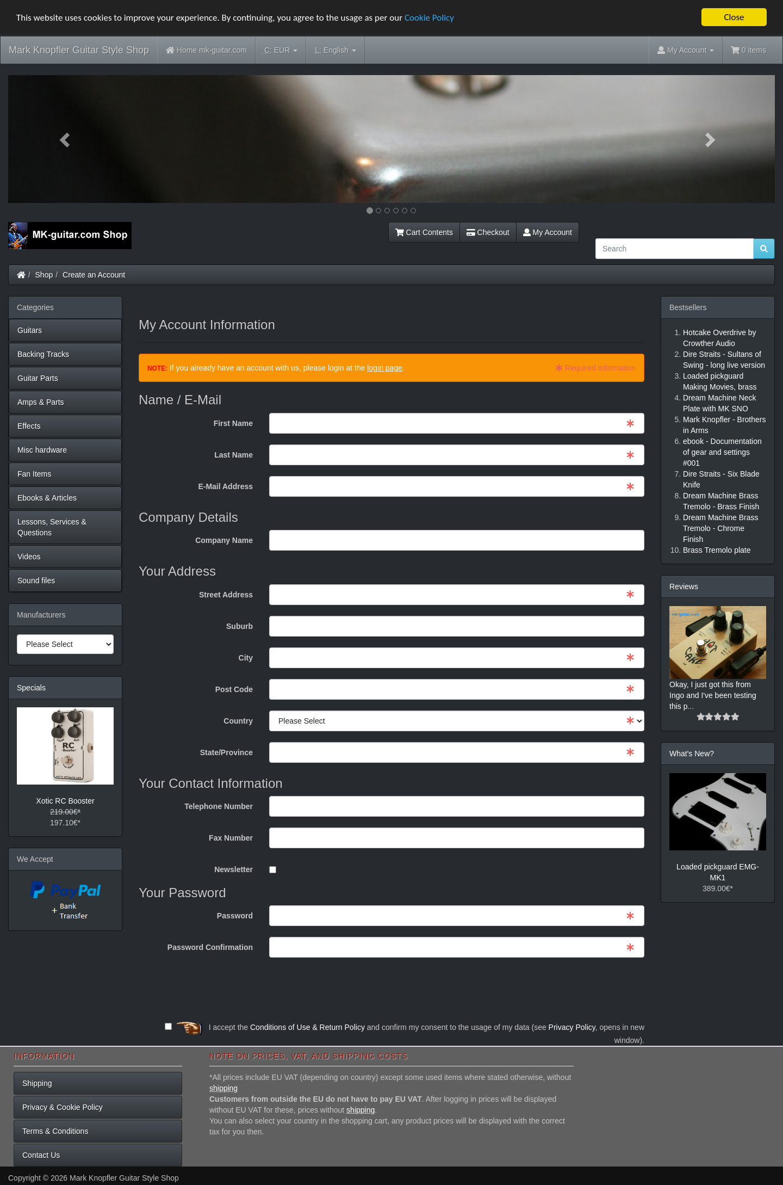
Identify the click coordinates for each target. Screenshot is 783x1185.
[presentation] (561, 989)
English (335, 50)
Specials (31, 687)
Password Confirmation (210, 947)
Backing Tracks (43, 354)
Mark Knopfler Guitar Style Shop (79, 50)
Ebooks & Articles (47, 497)
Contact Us (41, 1155)
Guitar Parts (37, 378)
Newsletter (233, 869)
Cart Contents (424, 232)
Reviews (683, 586)
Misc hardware (42, 450)
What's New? (691, 753)
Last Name (233, 454)
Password (235, 915)
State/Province (226, 752)
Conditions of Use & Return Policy (307, 1027)
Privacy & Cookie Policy (62, 1107)
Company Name (224, 540)
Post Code (234, 689)
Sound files (36, 580)
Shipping (37, 1083)
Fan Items (34, 474)
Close (734, 17)
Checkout (488, 232)
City (246, 657)
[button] (65, 139)
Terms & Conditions (55, 1131)
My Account (547, 232)
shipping (223, 1088)
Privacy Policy (572, 1027)
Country (238, 721)
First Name (233, 423)
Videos (29, 556)
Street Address (226, 594)
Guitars (29, 330)
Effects (29, 426)
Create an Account (94, 274)
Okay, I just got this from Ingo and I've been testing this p (712, 695)
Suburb (239, 626)
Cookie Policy (429, 17)
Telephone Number (218, 806)
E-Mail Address (225, 486)
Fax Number (231, 838)
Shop (44, 274)
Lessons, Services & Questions (51, 527)
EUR (280, 50)
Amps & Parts (40, 402)
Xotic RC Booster (65, 801)
